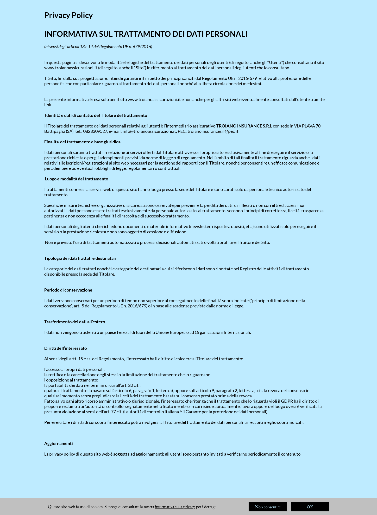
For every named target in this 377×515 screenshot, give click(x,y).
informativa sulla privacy (175, 506)
